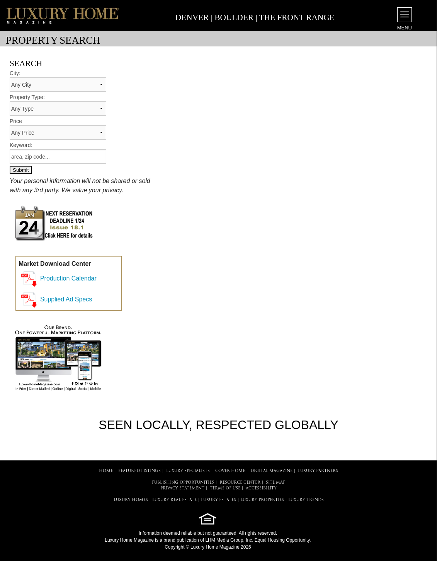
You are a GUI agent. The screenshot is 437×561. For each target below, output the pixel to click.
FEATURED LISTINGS (139, 471)
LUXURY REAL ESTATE (174, 500)
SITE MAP (275, 483)
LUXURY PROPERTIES (262, 500)
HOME (106, 471)
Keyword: (21, 145)
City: (15, 73)
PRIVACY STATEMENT (182, 488)
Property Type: (27, 97)
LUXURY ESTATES (218, 500)
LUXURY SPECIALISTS (188, 471)
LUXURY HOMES (131, 500)
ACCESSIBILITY (261, 488)
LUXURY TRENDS (306, 500)
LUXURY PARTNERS (318, 471)
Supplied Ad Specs (66, 299)
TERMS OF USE (225, 488)
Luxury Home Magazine (129, 540)
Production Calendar (68, 278)
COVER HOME (230, 471)
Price (16, 121)
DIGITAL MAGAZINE (271, 471)
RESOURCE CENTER (239, 483)
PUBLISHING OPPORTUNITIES (183, 483)
